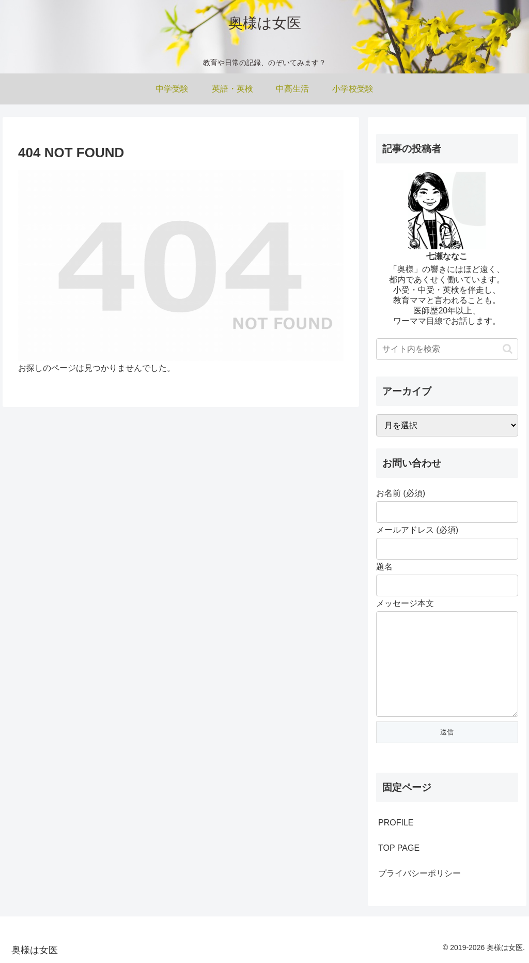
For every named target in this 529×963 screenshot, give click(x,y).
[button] (508, 349)
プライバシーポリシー (419, 873)
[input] (447, 349)
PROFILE (395, 822)
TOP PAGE (398, 848)
